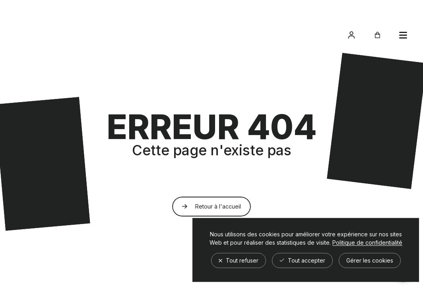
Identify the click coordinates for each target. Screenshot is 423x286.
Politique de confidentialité (367, 242)
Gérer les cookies (369, 260)
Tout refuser (238, 260)
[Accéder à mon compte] (351, 35)
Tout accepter (302, 260)
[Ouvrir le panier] (377, 35)
